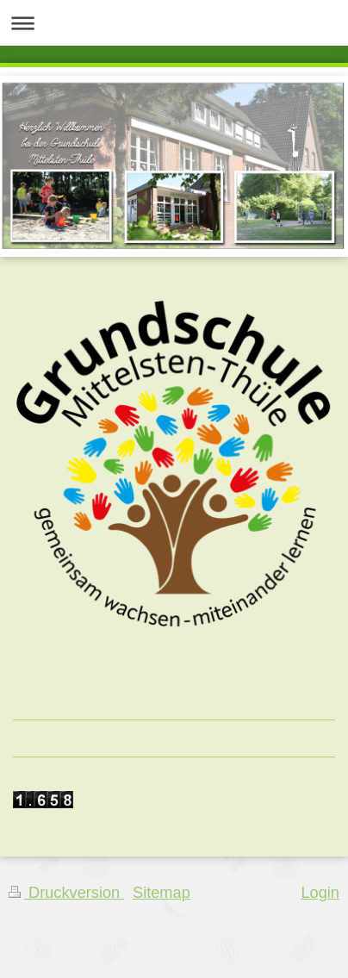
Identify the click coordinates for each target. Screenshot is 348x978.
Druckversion (66, 892)
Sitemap (161, 892)
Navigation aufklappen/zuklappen (174, 22)
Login (320, 892)
